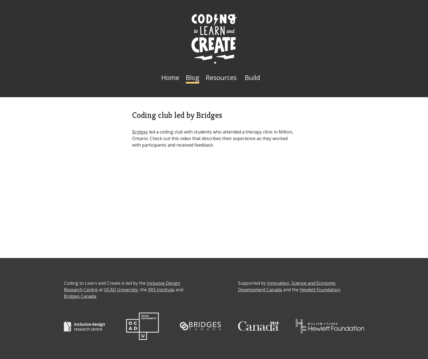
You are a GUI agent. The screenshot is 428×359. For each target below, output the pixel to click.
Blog (192, 77)
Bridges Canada (80, 296)
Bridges (140, 132)
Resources (221, 77)
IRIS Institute (161, 290)
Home (170, 77)
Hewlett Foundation (320, 290)
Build (252, 77)
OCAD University (121, 290)
